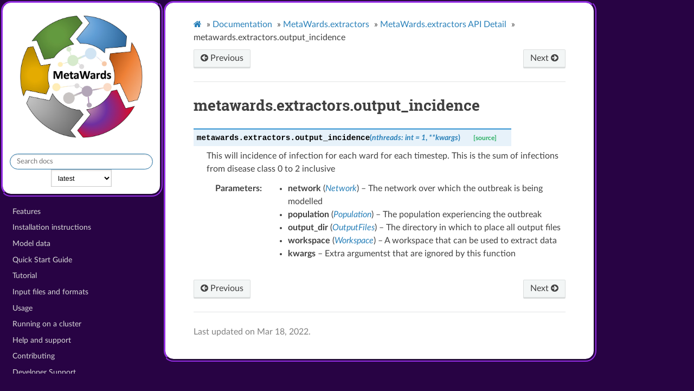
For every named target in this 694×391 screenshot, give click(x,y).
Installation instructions (51, 227)
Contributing (33, 356)
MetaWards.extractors (326, 24)
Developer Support (44, 372)
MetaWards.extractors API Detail (443, 24)
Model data (31, 243)
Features (26, 211)
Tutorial (24, 276)
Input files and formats (50, 292)
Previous (222, 58)
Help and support (41, 340)
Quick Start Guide (42, 260)
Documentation (242, 24)
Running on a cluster (46, 324)
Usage (22, 308)
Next (544, 58)
